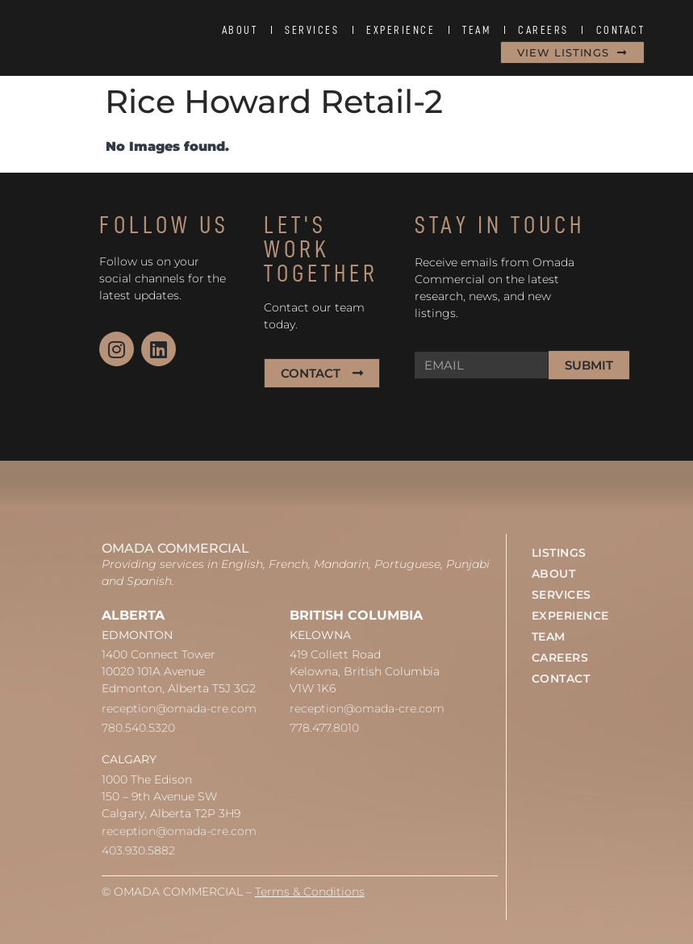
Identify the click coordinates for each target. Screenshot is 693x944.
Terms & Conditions (310, 891)
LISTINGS (559, 552)
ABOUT (240, 30)
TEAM (476, 30)
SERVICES (312, 30)
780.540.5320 (138, 728)
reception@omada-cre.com (179, 708)
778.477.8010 (324, 728)
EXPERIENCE (400, 30)
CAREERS (543, 30)
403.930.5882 (138, 850)
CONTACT (620, 30)
